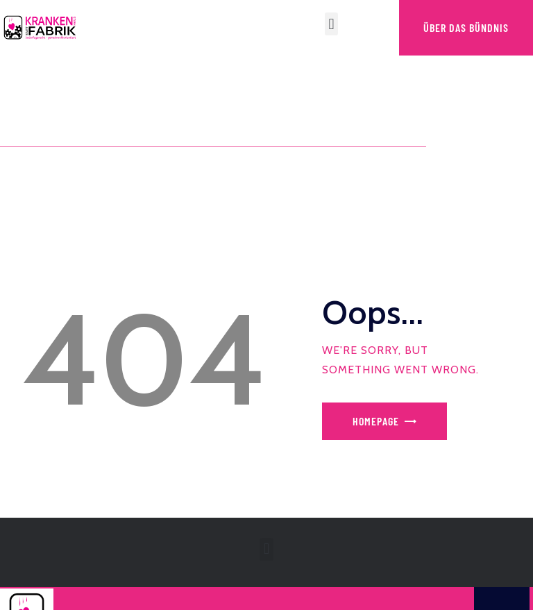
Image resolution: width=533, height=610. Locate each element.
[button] (331, 23)
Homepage (376, 420)
